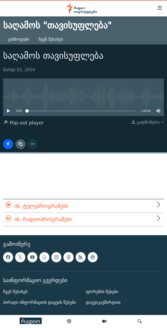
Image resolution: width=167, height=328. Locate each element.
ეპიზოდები (18, 39)
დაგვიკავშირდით (103, 302)
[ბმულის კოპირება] (20, 144)
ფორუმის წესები (102, 291)
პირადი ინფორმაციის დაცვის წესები (39, 302)
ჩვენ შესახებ (51, 39)
